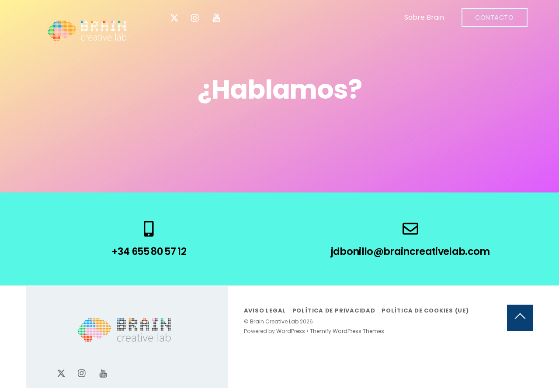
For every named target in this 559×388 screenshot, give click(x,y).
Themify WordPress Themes (347, 331)
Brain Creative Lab (274, 321)
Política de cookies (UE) (425, 310)
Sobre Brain (424, 17)
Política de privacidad (333, 310)
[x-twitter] (174, 17)
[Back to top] (520, 318)
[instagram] (195, 17)
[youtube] (216, 17)
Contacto (494, 17)
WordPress (290, 331)
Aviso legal (265, 310)
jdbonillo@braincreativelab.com (410, 251)
